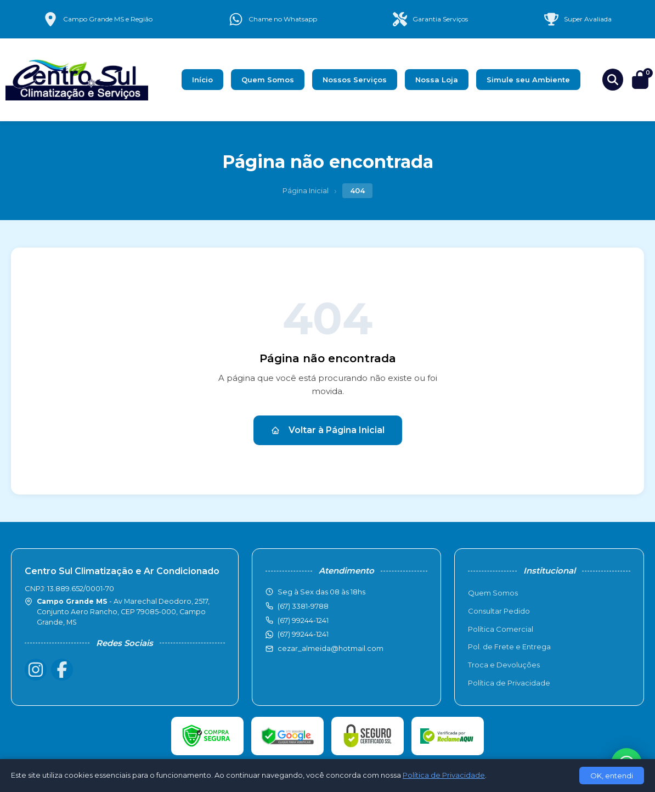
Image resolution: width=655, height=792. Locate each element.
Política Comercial (500, 629)
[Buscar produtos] (612, 79)
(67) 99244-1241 (303, 634)
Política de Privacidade (509, 682)
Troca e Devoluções (504, 664)
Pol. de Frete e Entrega (509, 646)
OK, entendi (611, 775)
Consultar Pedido (499, 610)
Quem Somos (267, 79)
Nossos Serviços (355, 79)
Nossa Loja (436, 79)
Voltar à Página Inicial (328, 430)
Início (202, 79)
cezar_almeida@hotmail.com (330, 648)
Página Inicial (306, 190)
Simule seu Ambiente (528, 79)
